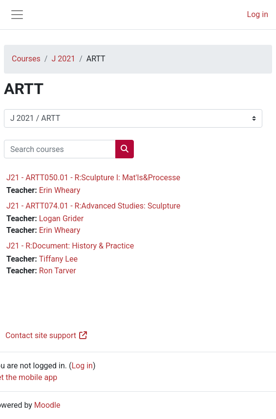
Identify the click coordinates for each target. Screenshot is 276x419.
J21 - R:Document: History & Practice (70, 245)
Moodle (47, 405)
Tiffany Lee (58, 259)
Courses (26, 58)
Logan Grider (61, 218)
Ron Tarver (57, 270)
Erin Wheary (60, 190)
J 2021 (63, 58)
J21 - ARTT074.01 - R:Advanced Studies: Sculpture (93, 205)
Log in (257, 14)
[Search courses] (60, 149)
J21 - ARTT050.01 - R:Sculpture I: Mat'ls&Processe (93, 177)
